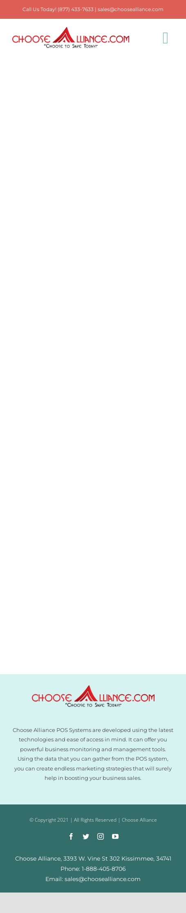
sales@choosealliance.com (131, 9)
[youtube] (115, 836)
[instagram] (100, 836)
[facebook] (71, 836)
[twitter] (86, 836)
